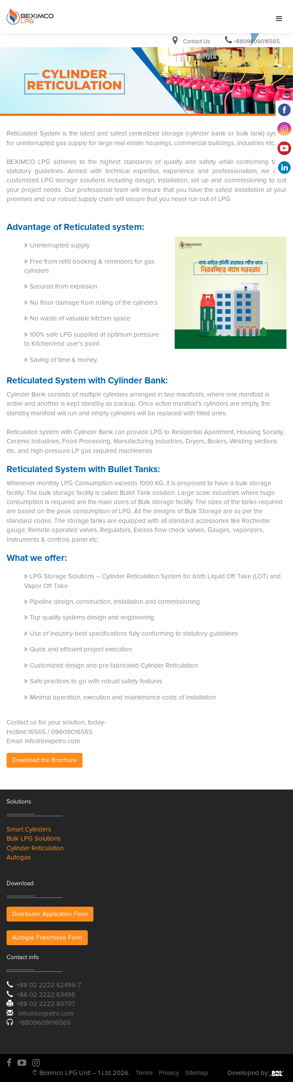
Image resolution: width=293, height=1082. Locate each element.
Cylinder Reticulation (35, 848)
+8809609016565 (257, 41)
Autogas (19, 857)
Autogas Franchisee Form (47, 937)
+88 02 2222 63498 (46, 995)
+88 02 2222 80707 (46, 1004)
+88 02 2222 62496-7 (49, 985)
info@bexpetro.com (45, 1013)
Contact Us (196, 41)
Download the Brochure (44, 760)
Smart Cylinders (29, 829)
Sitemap (196, 1073)
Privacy (169, 1073)
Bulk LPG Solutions (34, 838)
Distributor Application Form (50, 914)
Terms (144, 1073)
